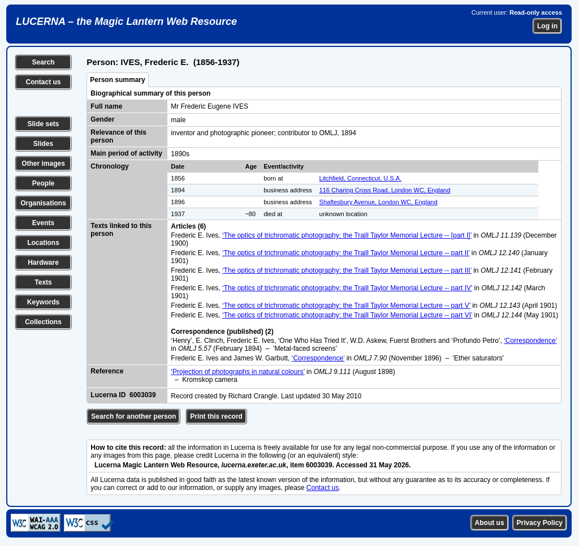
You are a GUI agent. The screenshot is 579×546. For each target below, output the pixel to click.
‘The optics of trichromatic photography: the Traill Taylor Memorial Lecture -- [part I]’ (347, 235)
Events (43, 223)
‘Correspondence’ (530, 341)
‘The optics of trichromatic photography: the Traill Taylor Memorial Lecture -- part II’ (346, 253)
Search (43, 62)
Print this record (216, 416)
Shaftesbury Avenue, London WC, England (378, 202)
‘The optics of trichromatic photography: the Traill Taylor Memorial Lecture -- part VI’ (347, 315)
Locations (43, 243)
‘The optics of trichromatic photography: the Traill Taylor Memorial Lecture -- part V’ (346, 305)
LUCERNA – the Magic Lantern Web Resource (126, 21)
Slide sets (43, 124)
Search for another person (133, 416)
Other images (43, 163)
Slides (43, 144)
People (43, 183)
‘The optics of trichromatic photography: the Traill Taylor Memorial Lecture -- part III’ (347, 270)
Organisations (43, 203)
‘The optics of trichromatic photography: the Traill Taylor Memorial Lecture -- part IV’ (347, 288)
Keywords (43, 302)
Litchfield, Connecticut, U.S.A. (360, 178)
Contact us (43, 82)
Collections (43, 322)
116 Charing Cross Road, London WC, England (385, 190)
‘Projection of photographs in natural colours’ (237, 372)
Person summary (117, 80)
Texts (42, 282)
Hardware (43, 262)
